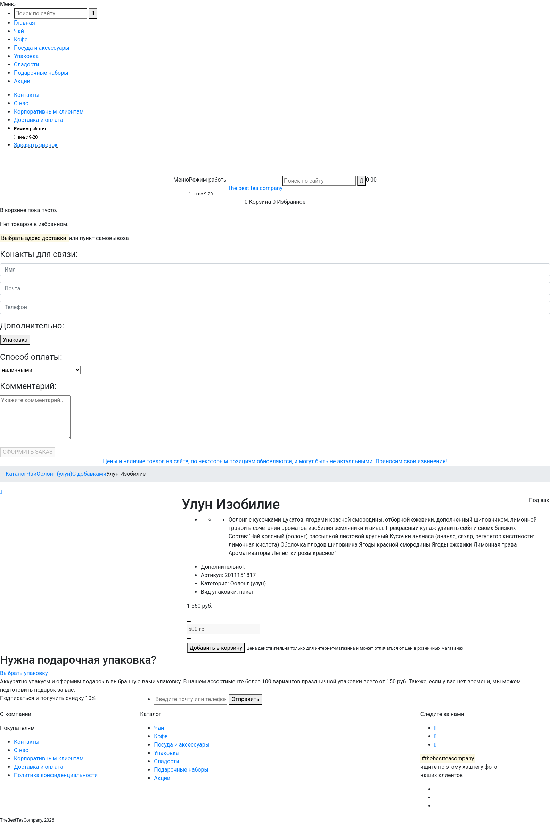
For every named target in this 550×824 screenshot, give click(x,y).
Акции (22, 81)
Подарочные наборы (41, 72)
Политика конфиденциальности (56, 775)
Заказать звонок (36, 145)
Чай (19, 31)
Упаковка (26, 56)
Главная (24, 22)
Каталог (16, 474)
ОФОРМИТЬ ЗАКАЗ (27, 452)
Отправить (245, 699)
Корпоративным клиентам (49, 111)
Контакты (26, 95)
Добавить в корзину (216, 647)
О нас (21, 103)
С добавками (89, 474)
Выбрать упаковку (24, 673)
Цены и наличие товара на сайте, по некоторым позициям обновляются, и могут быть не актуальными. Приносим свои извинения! (275, 461)
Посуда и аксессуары (41, 47)
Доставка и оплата (38, 120)
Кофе (20, 39)
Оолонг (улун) (54, 474)
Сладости (26, 64)
